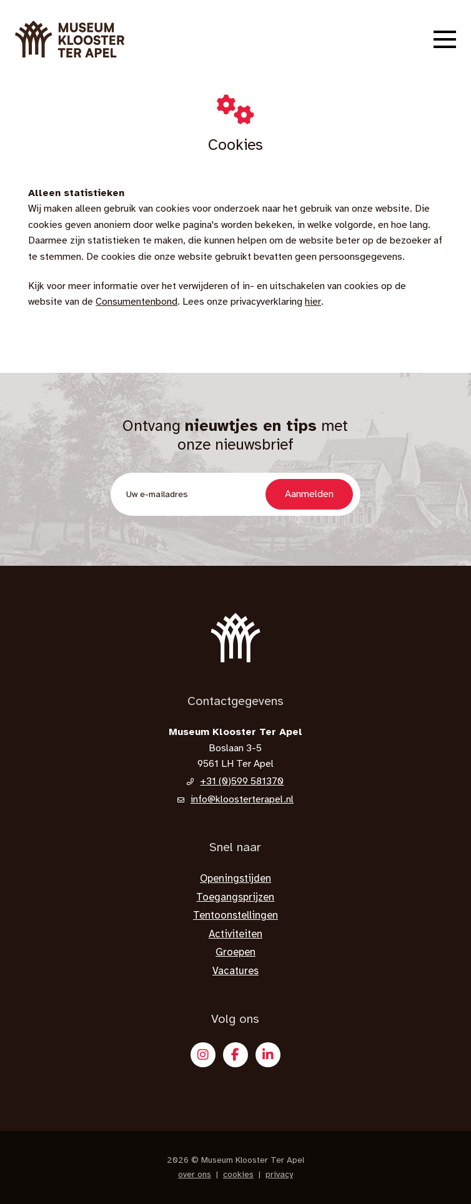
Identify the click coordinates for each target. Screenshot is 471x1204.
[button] (445, 39)
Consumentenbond (136, 301)
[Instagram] (203, 1054)
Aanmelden (309, 494)
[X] (267, 1054)
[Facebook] (235, 1054)
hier (313, 301)
